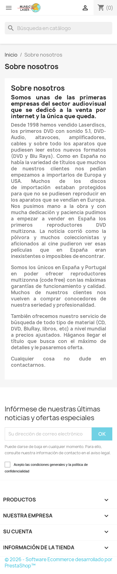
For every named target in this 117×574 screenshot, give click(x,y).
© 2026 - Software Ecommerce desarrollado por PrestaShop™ (58, 562)
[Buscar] (58, 28)
